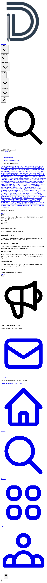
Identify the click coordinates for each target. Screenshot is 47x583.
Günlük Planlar (5, 66)
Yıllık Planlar (4, 49)
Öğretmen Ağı (5, 92)
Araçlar (3, 99)
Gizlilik (12, 383)
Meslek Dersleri (8, 157)
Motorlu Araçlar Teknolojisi (11, 160)
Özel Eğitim (4, 57)
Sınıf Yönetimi (5, 82)
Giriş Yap (6, 151)
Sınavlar (3, 74)
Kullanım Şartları (5, 383)
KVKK (17, 383)
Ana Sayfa (3, 44)
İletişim (21, 383)
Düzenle (3, 213)
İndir (2, 215)
